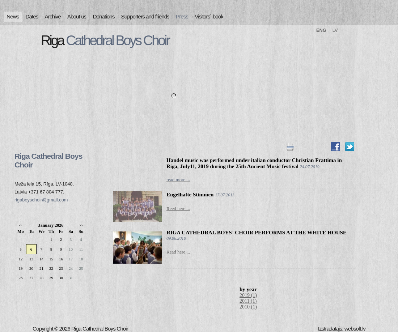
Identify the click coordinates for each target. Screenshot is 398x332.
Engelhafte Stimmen (189, 194)
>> (80, 225)
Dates (31, 16)
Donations (103, 16)
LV (335, 30)
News (13, 16)
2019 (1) (248, 295)
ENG (321, 30)
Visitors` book (209, 16)
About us (76, 16)
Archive (53, 16)
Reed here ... (178, 208)
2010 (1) (248, 307)
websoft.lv (354, 328)
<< (20, 225)
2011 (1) (248, 301)
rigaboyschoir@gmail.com (41, 200)
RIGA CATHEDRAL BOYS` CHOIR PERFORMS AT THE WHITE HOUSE (256, 232)
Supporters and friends (145, 16)
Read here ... (178, 252)
